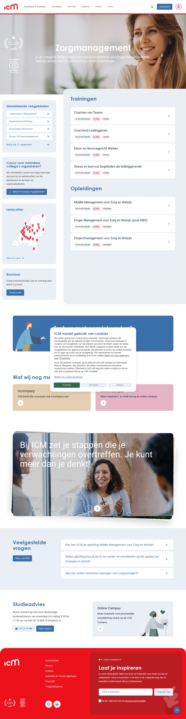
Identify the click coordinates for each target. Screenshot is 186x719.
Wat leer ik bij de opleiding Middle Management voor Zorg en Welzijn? (116, 544)
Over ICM (71, 6)
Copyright (50, 681)
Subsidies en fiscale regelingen (60, 676)
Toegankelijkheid (53, 686)
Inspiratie (85, 6)
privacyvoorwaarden (135, 701)
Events (98, 6)
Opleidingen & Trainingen (35, 6)
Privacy (49, 665)
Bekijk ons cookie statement (68, 377)
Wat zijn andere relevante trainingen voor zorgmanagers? (116, 573)
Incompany (57, 6)
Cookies (49, 671)
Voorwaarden (52, 660)
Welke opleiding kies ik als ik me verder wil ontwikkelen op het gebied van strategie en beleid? (116, 559)
